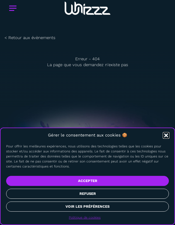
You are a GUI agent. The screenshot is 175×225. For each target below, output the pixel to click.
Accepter (87, 181)
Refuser (87, 194)
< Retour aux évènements (29, 37)
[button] (166, 135)
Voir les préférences (87, 206)
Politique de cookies (85, 217)
